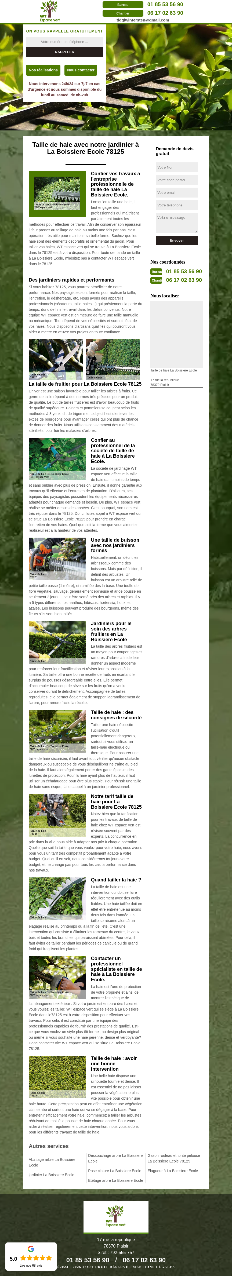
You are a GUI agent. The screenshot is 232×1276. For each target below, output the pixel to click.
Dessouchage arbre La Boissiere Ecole (115, 1158)
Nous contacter (81, 70)
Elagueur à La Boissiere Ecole (173, 1171)
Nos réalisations (43, 70)
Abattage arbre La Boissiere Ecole (52, 1162)
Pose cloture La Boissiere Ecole (114, 1171)
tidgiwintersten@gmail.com (143, 20)
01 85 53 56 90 (165, 4)
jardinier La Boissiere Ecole (51, 1175)
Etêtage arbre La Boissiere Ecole (115, 1180)
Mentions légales (154, 1267)
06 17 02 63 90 (165, 13)
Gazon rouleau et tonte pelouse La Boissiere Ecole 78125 (174, 1158)
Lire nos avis (31, 1265)
